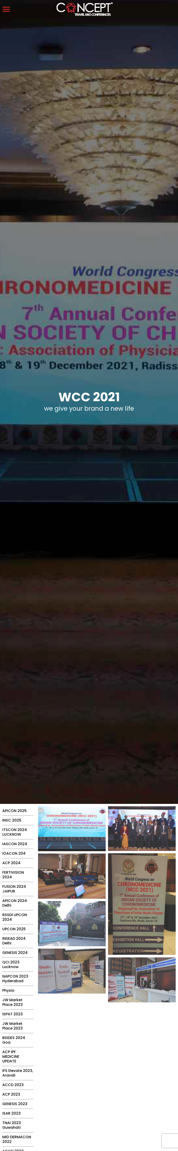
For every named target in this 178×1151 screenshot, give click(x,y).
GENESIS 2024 (15, 952)
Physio (8, 990)
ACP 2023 (11, 1094)
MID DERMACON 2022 (16, 1139)
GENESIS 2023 (14, 1103)
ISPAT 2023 (12, 1014)
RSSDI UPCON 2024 (14, 917)
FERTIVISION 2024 (13, 875)
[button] (6, 9)
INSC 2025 (11, 820)
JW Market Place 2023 (12, 1002)
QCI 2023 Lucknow (10, 964)
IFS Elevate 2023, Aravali (17, 1073)
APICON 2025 (14, 810)
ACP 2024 (11, 863)
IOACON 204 (13, 853)
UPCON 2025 (14, 929)
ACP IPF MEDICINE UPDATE (10, 1056)
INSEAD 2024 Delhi (13, 941)
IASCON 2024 (14, 844)
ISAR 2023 (11, 1113)
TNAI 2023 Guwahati (11, 1125)
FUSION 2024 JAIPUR (14, 889)
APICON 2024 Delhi (14, 903)
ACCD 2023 (13, 1084)
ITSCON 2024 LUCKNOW (14, 832)
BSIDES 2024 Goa (13, 1040)
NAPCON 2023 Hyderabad (15, 979)
